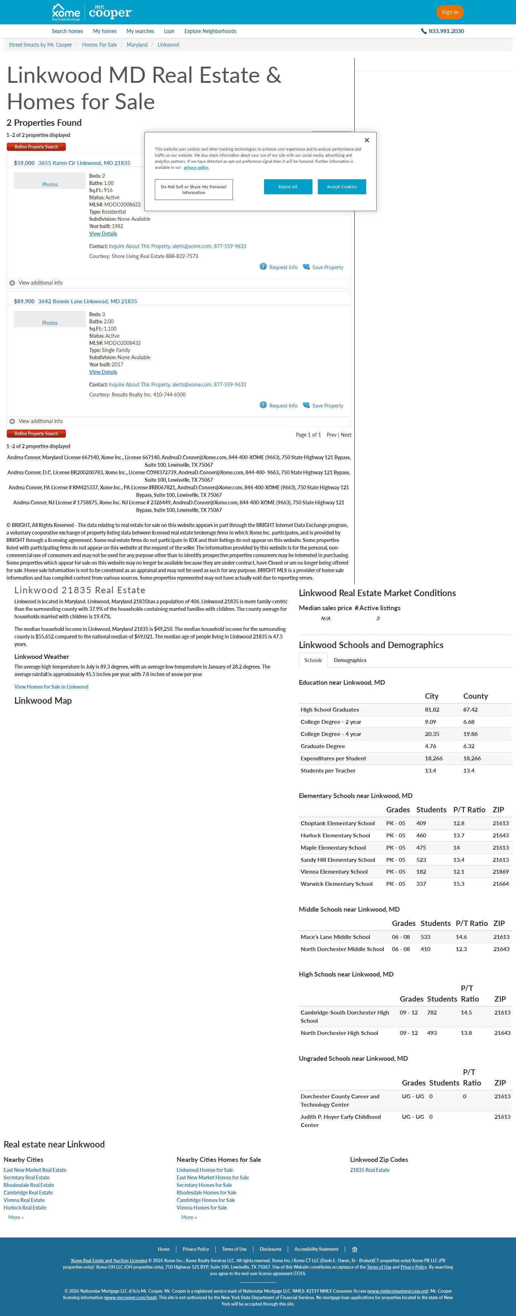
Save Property (322, 266)
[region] (260, 172)
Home (163, 1249)
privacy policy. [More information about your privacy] (196, 167)
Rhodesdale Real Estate (29, 1185)
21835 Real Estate (370, 1170)
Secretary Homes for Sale (204, 1185)
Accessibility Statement (316, 1249)
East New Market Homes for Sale (213, 1177)
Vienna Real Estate (24, 1200)
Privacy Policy (196, 1249)
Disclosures (270, 1249)
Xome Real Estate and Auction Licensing (109, 1260)
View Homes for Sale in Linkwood (51, 687)
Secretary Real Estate (26, 1177)
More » (16, 1217)
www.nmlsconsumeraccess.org (397, 1291)
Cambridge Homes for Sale (206, 1200)
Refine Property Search (36, 146)
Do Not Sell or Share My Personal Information (193, 189)
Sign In (450, 11)
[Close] (367, 140)
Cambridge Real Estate (28, 1192)
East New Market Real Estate (35, 1170)
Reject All (288, 186)
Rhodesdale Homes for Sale (206, 1192)
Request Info (278, 266)
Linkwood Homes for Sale (205, 1170)
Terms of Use (234, 1249)
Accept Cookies (342, 186)
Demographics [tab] (350, 660)
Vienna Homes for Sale (202, 1208)
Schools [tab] (313, 660)
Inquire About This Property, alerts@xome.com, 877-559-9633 (177, 246)
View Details (103, 234)
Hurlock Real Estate (25, 1208)
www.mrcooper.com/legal (130, 1297)
